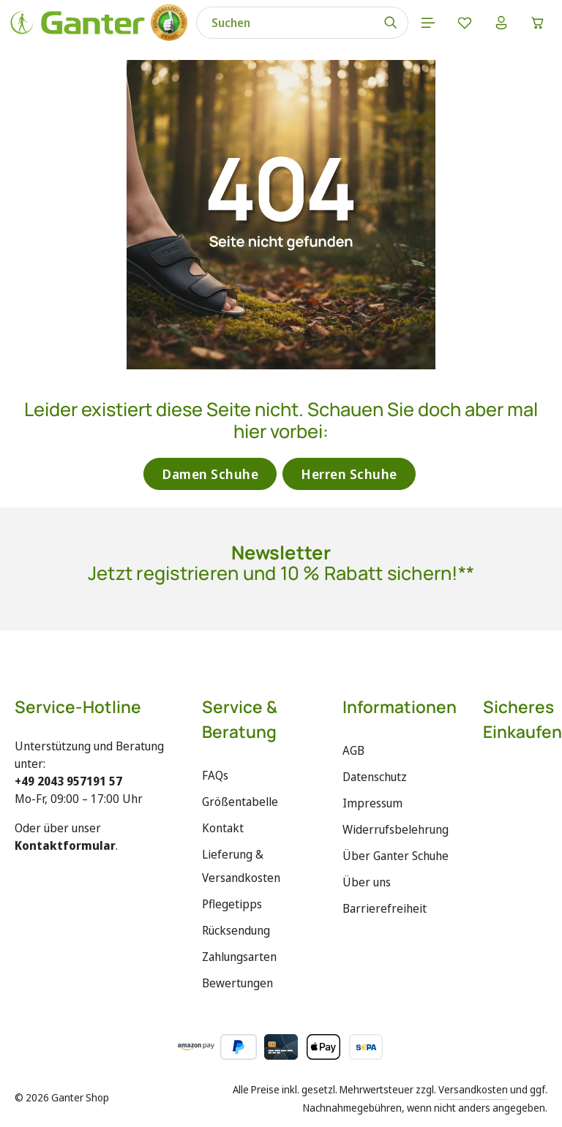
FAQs (215, 775)
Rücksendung (236, 930)
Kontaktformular (65, 845)
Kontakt (223, 828)
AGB (353, 750)
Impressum (372, 803)
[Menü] (428, 22)
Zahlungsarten (239, 957)
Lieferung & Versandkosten (241, 866)
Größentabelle (240, 802)
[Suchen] (391, 23)
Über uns (366, 882)
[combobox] (285, 23)
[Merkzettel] (465, 22)
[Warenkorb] (538, 22)
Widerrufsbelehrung (395, 829)
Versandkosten (473, 1089)
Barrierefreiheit (384, 908)
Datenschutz (374, 777)
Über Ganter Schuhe (395, 856)
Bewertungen (237, 983)
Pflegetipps (232, 904)
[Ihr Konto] (501, 22)
